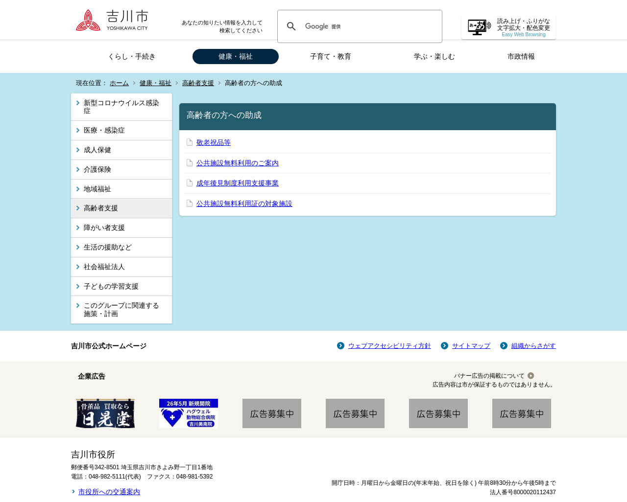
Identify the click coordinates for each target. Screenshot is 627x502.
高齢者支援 (198, 83)
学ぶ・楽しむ (434, 56)
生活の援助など (108, 247)
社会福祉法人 (104, 267)
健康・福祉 (235, 56)
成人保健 (97, 150)
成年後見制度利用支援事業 (237, 183)
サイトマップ (471, 345)
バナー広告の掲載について (489, 375)
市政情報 (521, 56)
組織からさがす (533, 345)
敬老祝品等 (213, 142)
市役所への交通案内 (109, 492)
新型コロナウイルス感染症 (121, 107)
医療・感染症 (104, 130)
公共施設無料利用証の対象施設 (244, 203)
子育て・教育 (330, 56)
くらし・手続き (132, 56)
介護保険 (97, 169)
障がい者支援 (104, 227)
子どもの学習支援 (111, 286)
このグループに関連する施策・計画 (121, 309)
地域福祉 (97, 189)
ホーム (119, 83)
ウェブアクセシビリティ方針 (389, 345)
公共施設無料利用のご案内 (237, 163)
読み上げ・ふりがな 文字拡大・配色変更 (523, 28)
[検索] (358, 26)
